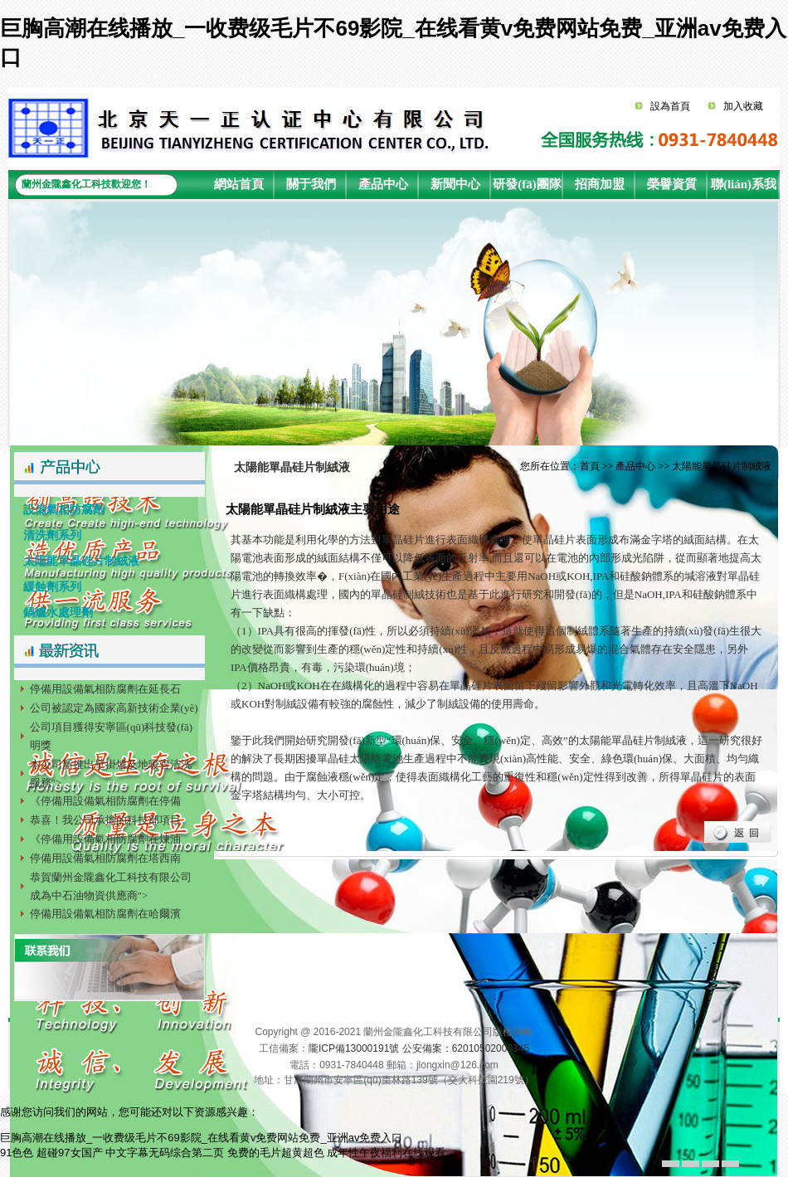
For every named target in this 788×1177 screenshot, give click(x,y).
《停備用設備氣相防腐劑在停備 (105, 801)
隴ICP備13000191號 (354, 1048)
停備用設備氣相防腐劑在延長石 (105, 689)
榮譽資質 (672, 184)
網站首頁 (239, 184)
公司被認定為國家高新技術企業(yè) (114, 708)
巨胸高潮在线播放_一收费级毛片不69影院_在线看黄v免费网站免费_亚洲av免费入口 (201, 1137)
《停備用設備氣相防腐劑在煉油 (105, 839)
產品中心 (383, 184)
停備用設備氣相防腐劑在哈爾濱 (105, 913)
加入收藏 (743, 106)
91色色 (16, 1152)
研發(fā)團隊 (527, 184)
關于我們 (311, 184)
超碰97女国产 (69, 1152)
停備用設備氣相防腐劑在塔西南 (105, 858)
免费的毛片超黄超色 (275, 1152)
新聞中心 (455, 184)
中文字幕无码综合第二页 (164, 1152)
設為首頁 (670, 106)
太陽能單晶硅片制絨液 (76, 561)
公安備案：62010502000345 (465, 1048)
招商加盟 (600, 184)
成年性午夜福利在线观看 (386, 1152)
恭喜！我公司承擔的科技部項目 (105, 820)
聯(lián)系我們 (743, 188)
